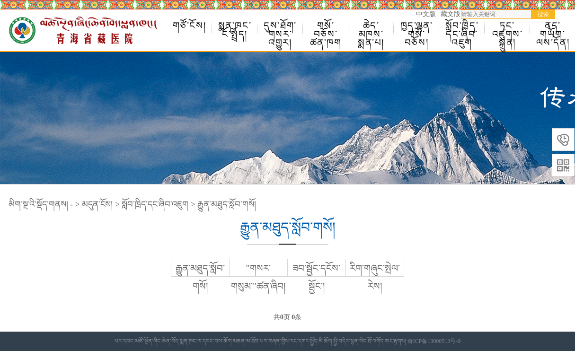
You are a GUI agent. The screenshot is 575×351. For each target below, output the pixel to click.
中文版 (426, 14)
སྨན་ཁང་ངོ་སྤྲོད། (235, 27)
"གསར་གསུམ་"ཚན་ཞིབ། (258, 277)
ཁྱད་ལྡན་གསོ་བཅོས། (416, 27)
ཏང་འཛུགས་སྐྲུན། (507, 27)
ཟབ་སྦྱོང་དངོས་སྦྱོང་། (316, 277)
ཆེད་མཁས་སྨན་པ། (371, 27)
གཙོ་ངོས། (189, 25)
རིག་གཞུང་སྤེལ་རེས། (375, 277)
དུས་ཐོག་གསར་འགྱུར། (280, 27)
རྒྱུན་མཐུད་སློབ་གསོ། (226, 204)
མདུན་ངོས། (97, 204)
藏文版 (450, 14)
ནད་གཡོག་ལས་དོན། (553, 27)
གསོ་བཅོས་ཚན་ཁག (326, 27)
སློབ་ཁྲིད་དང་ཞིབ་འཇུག (462, 27)
